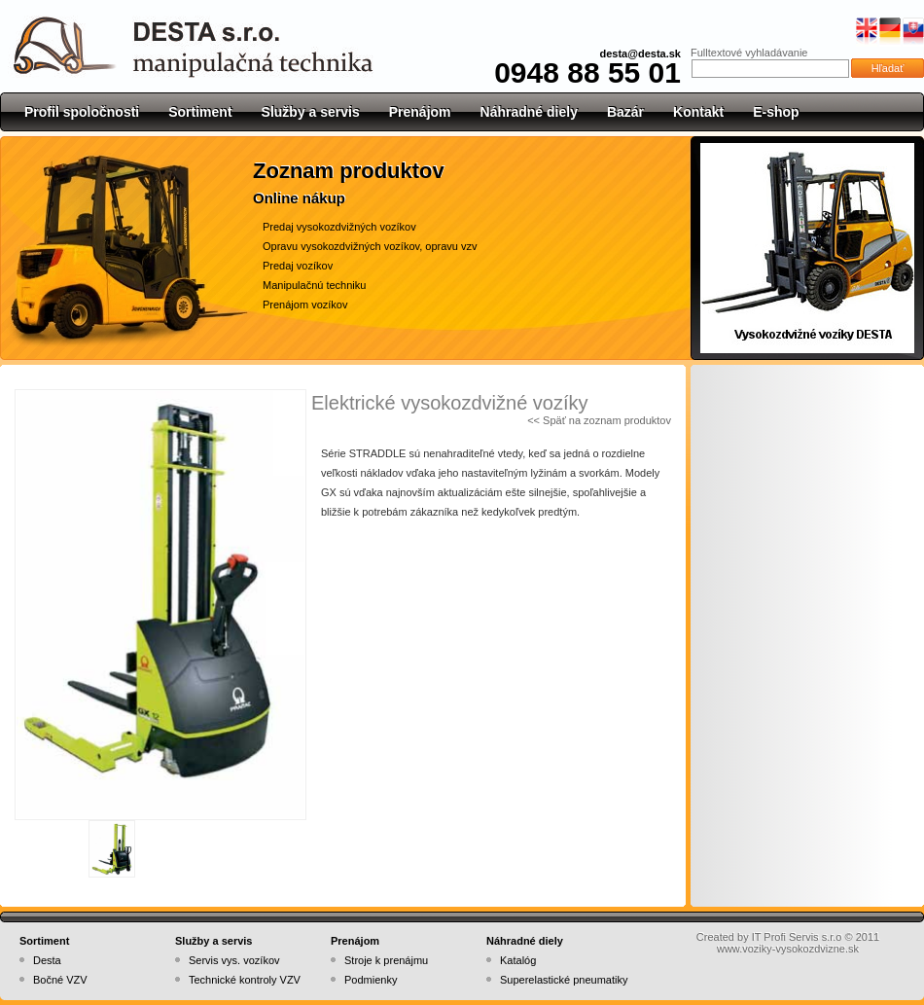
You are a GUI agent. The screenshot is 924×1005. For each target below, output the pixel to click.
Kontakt (698, 112)
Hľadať (888, 68)
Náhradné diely (529, 112)
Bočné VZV (60, 980)
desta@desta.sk (641, 53)
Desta (47, 960)
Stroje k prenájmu (386, 960)
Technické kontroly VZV (245, 980)
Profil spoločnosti (81, 112)
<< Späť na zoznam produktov (599, 420)
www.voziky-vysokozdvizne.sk (788, 948)
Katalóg (518, 960)
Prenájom (420, 112)
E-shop (776, 112)
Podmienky (370, 980)
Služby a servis (311, 112)
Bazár (625, 112)
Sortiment (199, 112)
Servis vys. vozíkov (234, 960)
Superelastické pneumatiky (563, 980)
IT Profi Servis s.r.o (797, 937)
